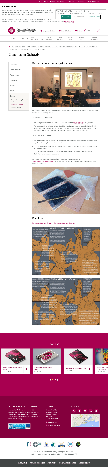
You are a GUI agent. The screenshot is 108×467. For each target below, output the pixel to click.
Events (29, 49)
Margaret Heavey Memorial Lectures (19, 101)
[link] (28, 444)
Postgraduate (14, 75)
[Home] (9, 46)
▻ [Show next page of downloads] (57, 380)
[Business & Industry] (72, 38)
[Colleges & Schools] (50, 38)
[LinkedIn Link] (91, 410)
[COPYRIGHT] (53, 463)
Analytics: (90, 13)
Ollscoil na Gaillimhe (48, 1)
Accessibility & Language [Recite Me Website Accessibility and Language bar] (75, 1)
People (12, 85)
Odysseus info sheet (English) (42, 223)
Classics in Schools (17, 104)
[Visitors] (78, 31)
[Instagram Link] (74, 411)
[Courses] (13, 38)
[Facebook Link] (79, 410)
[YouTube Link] (85, 410)
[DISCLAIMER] (24, 463)
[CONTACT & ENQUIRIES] (68, 463)
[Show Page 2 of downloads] (55, 379)
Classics (22, 49)
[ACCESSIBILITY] (84, 463)
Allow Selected (94, 17)
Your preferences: (76, 13)
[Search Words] (92, 30)
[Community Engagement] (95, 38)
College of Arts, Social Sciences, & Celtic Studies (42, 46)
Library (61, 1)
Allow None (80, 17)
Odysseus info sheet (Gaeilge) (64, 223)
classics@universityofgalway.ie (42, 161)
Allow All (66, 17)
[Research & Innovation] (61, 38)
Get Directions (53, 422)
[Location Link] (85, 426)
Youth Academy (78, 123)
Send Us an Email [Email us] (54, 425)
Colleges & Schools (18, 46)
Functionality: (60, 13)
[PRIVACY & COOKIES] (38, 463)
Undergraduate (15, 70)
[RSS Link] (96, 410)
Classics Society (16, 107)
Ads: (100, 13)
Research (13, 80)
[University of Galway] (22, 30)
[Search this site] (98, 31)
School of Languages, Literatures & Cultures (75, 46)
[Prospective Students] (48, 31)
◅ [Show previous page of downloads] (50, 380)
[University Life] (24, 38)
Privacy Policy (69, 22)
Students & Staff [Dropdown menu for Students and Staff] (93, 1)
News (12, 91)
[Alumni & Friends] (84, 38)
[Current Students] (65, 31)
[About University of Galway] (37, 38)
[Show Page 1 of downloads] (53, 379)
